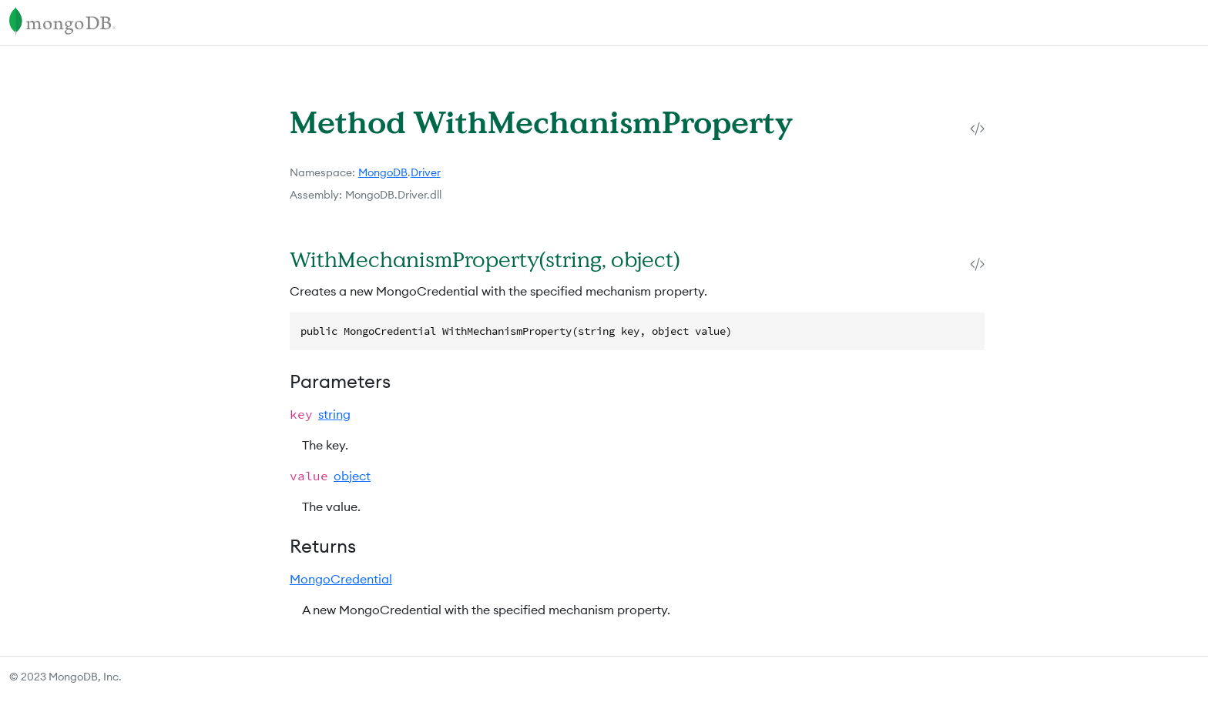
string (334, 414)
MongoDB (383, 172)
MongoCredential (341, 579)
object (352, 475)
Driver (426, 172)
